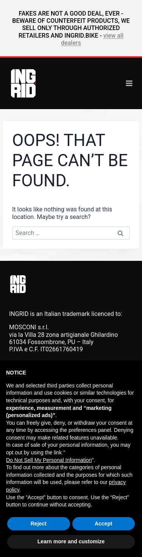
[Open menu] (129, 83)
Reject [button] (39, 524)
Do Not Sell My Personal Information (49, 460)
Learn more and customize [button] (71, 541)
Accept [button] (103, 524)
